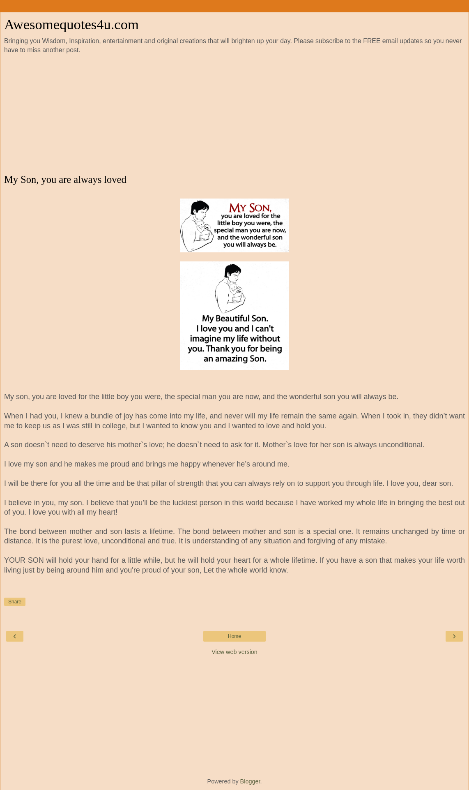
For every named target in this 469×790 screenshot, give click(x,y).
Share (14, 602)
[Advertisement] (234, 114)
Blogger (250, 781)
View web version (234, 652)
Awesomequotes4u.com (71, 24)
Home (234, 636)
